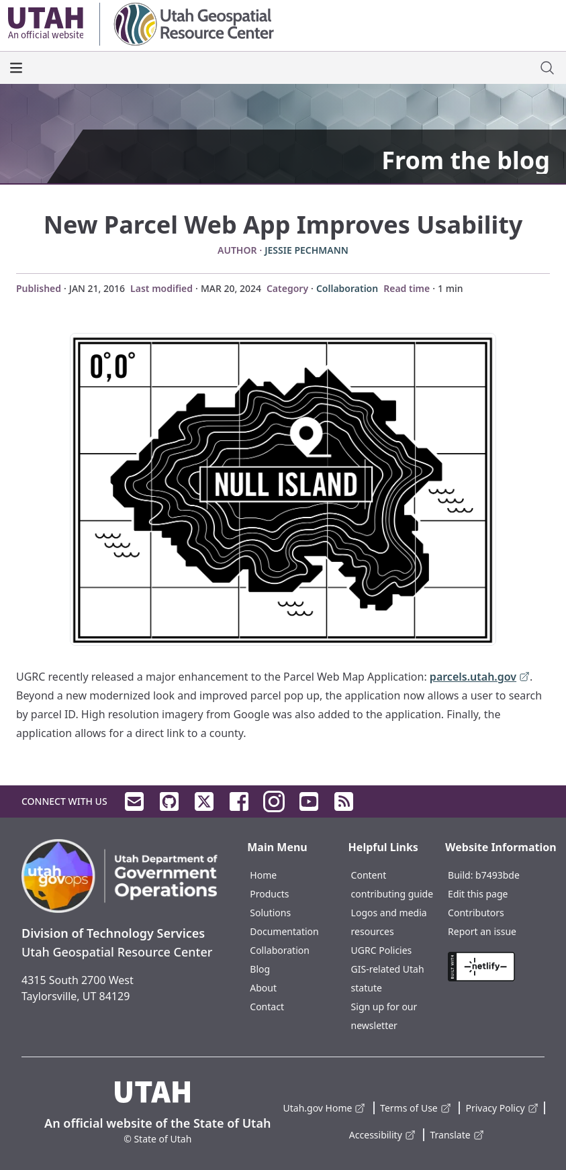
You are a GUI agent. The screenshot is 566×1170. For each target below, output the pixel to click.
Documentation (284, 931)
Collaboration (347, 288)
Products (269, 893)
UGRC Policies (381, 950)
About (263, 987)
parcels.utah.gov (480, 677)
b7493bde (497, 875)
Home (263, 875)
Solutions (270, 912)
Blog (260, 969)
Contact (267, 1006)
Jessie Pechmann (306, 250)
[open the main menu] (16, 68)
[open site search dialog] (547, 67)
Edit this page (478, 893)
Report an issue (482, 931)
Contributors (476, 912)
